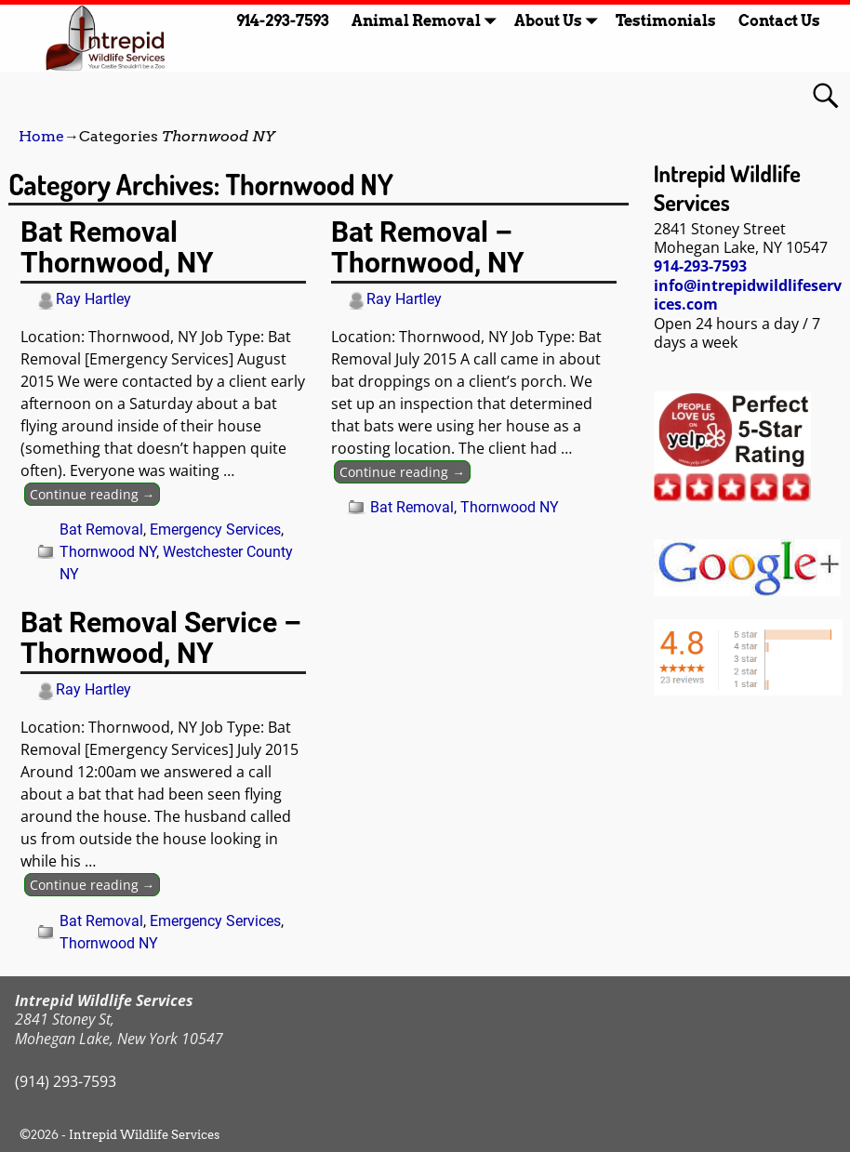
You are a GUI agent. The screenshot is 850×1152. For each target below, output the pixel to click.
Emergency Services (215, 529)
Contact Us (779, 21)
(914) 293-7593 (65, 1081)
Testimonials (666, 21)
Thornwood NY (108, 552)
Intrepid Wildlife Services (144, 1135)
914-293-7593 (282, 21)
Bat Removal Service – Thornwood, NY (160, 637)
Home (41, 136)
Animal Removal (427, 21)
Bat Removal (101, 529)
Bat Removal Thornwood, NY (117, 247)
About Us (559, 21)
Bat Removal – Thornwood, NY (428, 247)
